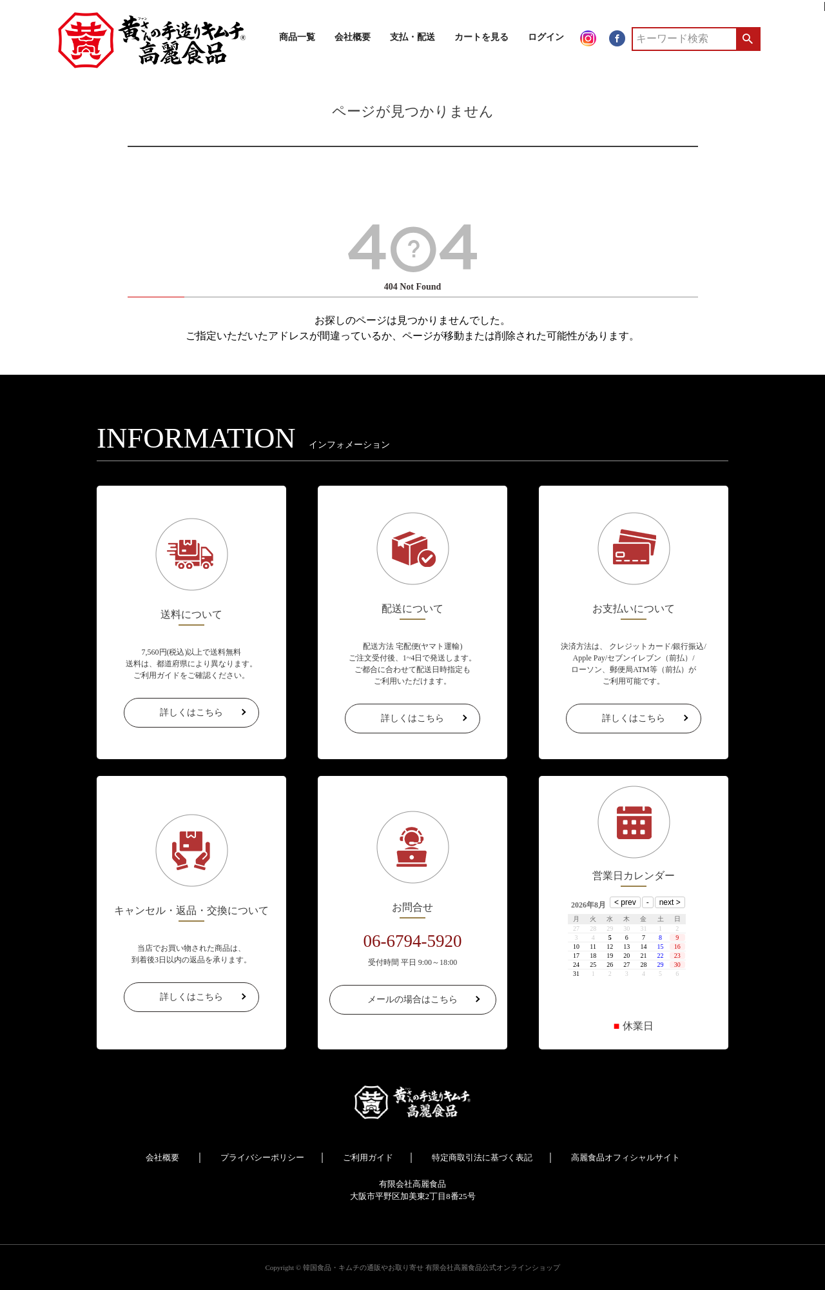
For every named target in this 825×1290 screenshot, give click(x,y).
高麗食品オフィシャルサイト (625, 1157)
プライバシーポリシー (262, 1157)
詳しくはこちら (191, 712)
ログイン (546, 37)
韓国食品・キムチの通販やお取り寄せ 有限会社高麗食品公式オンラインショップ (431, 1267)
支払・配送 (412, 37)
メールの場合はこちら (412, 999)
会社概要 (353, 37)
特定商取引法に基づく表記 (482, 1157)
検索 (747, 38)
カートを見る (481, 37)
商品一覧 (297, 37)
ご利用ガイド (368, 1157)
